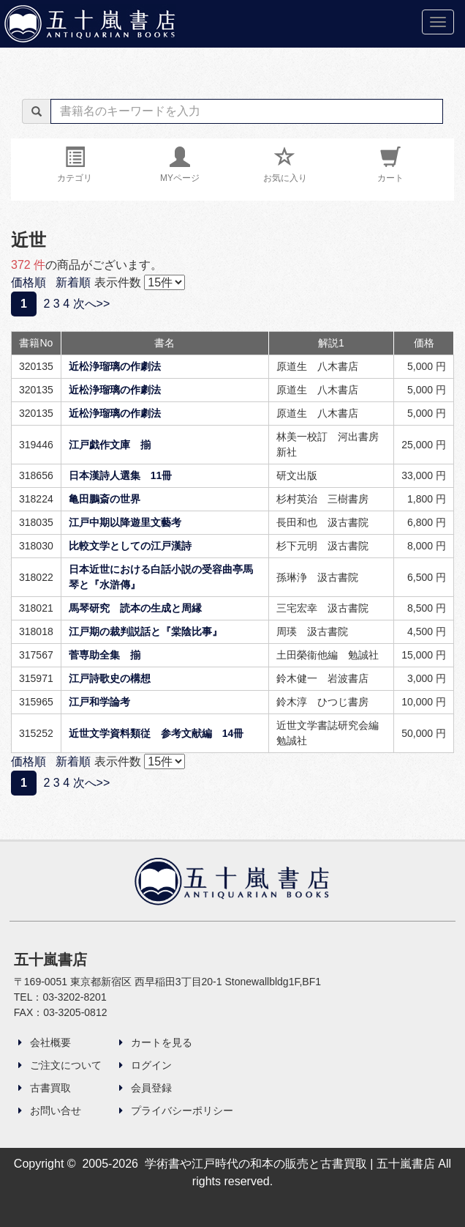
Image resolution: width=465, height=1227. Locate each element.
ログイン (145, 1065)
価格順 (28, 282)
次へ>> (91, 303)
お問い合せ (49, 1110)
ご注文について (60, 1065)
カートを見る (155, 1042)
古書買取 (44, 1088)
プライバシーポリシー (176, 1110)
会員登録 (145, 1088)
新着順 (73, 282)
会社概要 (44, 1042)
